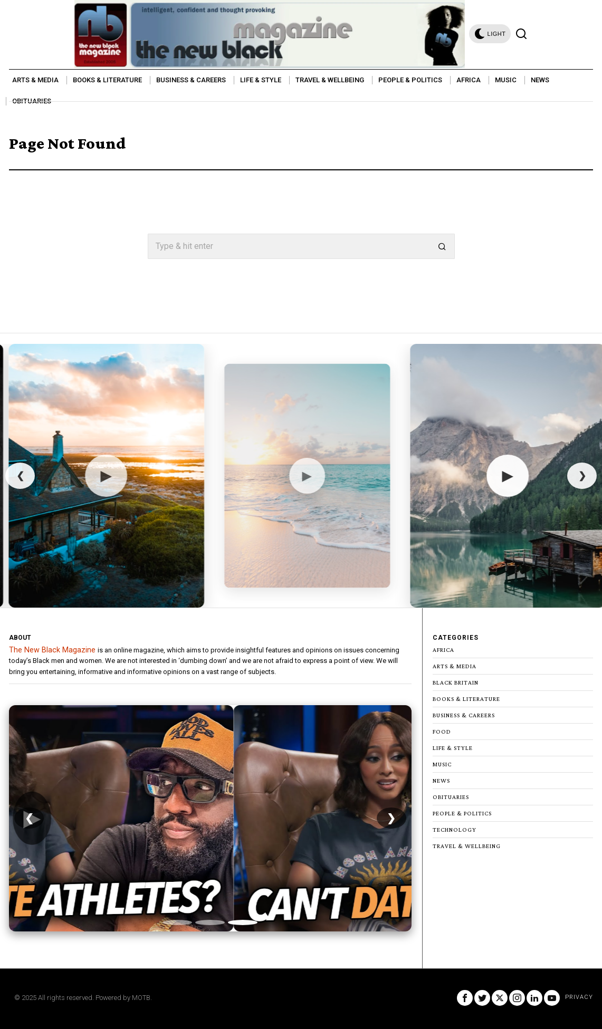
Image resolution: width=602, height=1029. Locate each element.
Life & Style (453, 748)
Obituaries (451, 797)
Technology (454, 829)
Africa (443, 649)
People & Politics (462, 813)
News (441, 780)
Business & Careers (464, 715)
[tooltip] (465, 998)
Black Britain (456, 682)
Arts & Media (454, 666)
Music (442, 764)
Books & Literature (466, 699)
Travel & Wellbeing (467, 846)
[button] (442, 246)
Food (442, 731)
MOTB (141, 998)
